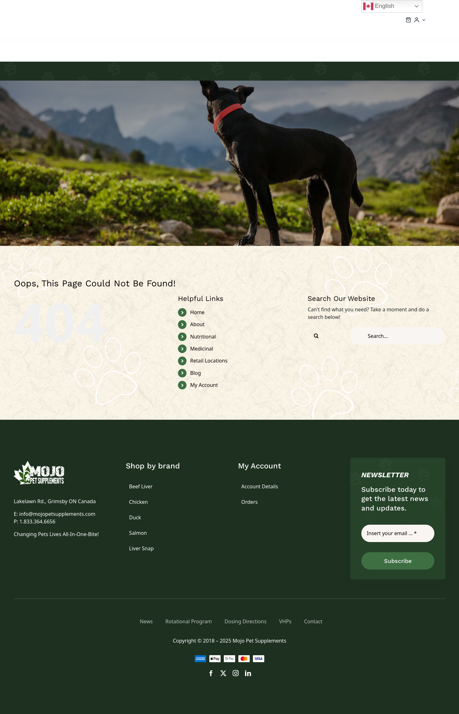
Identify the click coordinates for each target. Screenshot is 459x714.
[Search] (316, 336)
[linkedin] (248, 673)
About (197, 324)
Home (197, 312)
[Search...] (397, 336)
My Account (204, 384)
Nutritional (203, 336)
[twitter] (223, 673)
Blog (195, 372)
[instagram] (236, 673)
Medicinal (201, 348)
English (378, 6)
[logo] (46, 463)
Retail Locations (209, 360)
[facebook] (211, 673)
